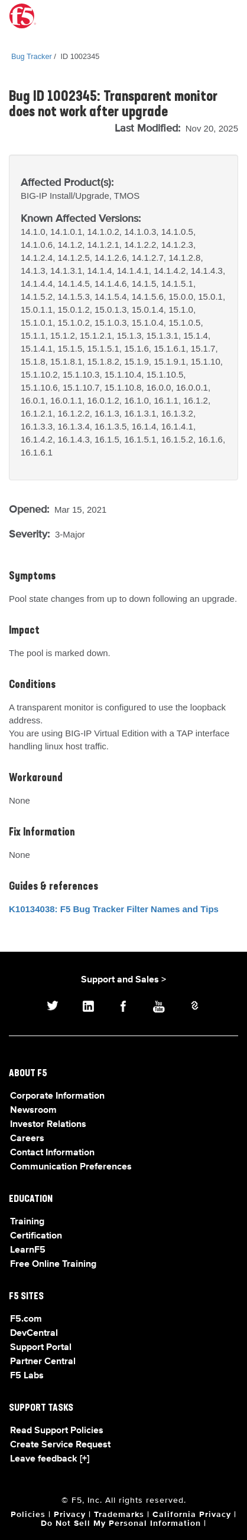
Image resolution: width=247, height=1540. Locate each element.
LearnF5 (28, 1250)
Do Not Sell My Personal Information (121, 1523)
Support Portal (41, 1347)
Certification (36, 1236)
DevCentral (34, 1333)
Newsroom (33, 1110)
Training (27, 1222)
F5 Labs (27, 1376)
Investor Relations (48, 1124)
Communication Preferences (71, 1167)
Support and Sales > (123, 980)
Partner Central (43, 1362)
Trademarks (119, 1514)
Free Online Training (53, 1264)
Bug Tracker (31, 56)
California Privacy (191, 1514)
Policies (28, 1514)
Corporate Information (57, 1096)
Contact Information (52, 1153)
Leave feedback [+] (49, 1459)
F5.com (26, 1319)
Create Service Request (60, 1445)
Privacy (70, 1514)
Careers (27, 1138)
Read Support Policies (56, 1431)
